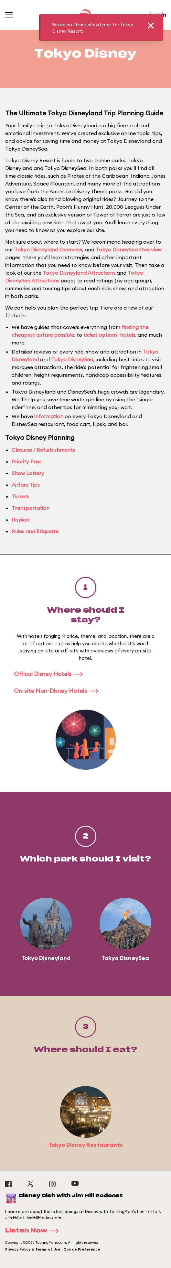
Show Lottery (28, 473)
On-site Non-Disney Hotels (58, 690)
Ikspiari (20, 519)
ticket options (100, 335)
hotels (127, 335)
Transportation (30, 508)
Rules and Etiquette (35, 531)
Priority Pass (26, 461)
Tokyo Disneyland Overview (48, 249)
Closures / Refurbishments (43, 450)
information (48, 416)
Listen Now (34, 1231)
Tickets (20, 496)
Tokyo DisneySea (72, 359)
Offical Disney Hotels (50, 674)
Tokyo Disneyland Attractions (79, 272)
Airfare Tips (26, 484)
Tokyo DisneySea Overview (129, 249)
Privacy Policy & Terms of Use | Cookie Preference (52, 1249)
